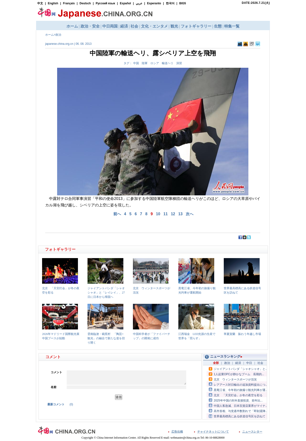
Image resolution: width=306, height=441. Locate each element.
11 (166, 214)
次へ (189, 214)
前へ (117, 214)
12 (173, 214)
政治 (58, 34)
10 (158, 214)
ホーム (49, 34)
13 (180, 214)
